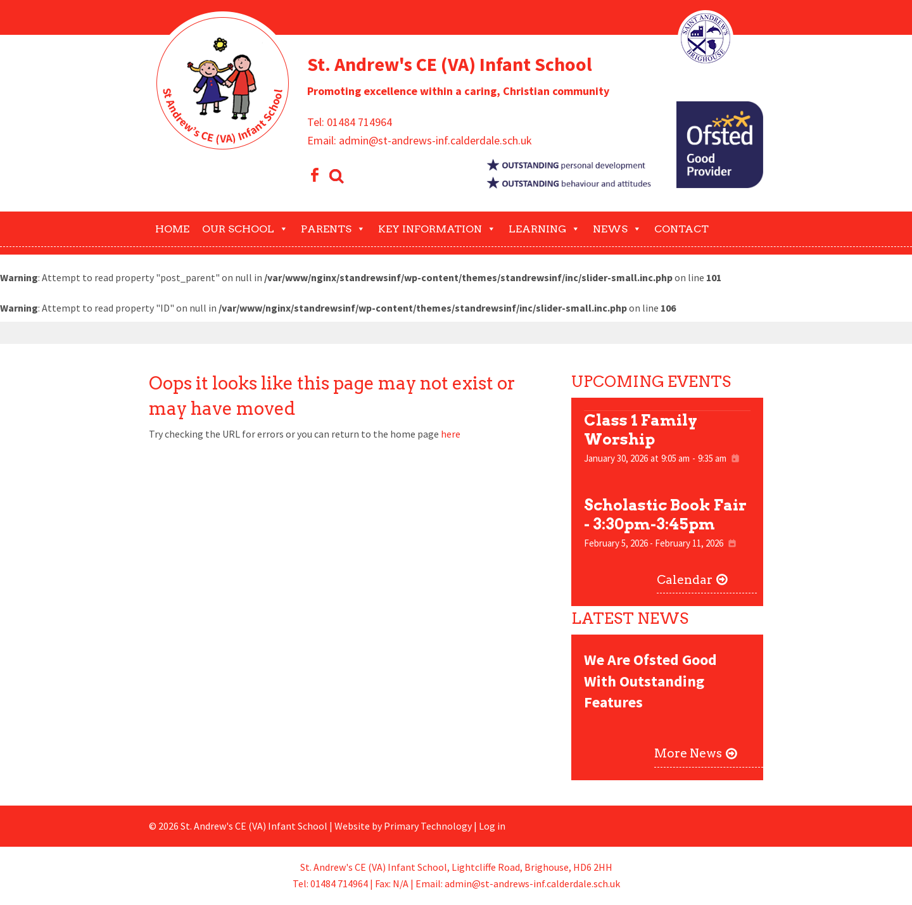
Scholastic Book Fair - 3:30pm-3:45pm (665, 514)
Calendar (684, 580)
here (450, 433)
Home (172, 229)
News (617, 229)
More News (688, 753)
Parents (333, 229)
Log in (492, 826)
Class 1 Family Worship (640, 429)
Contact (681, 229)
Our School (245, 229)
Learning (544, 229)
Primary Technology (428, 826)
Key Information (437, 229)
